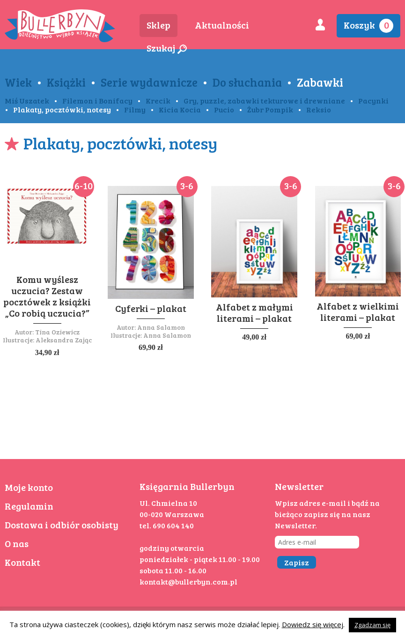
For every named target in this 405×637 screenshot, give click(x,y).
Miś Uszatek (27, 100)
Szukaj (167, 47)
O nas (17, 543)
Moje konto (29, 487)
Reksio (318, 109)
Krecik (158, 100)
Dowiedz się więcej (312, 624)
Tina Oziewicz (57, 331)
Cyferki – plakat (150, 308)
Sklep (158, 24)
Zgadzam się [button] (372, 625)
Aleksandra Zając (64, 339)
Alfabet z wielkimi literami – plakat (358, 311)
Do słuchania (247, 82)
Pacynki (373, 100)
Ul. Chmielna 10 (168, 503)
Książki (66, 82)
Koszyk (368, 25)
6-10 (83, 185)
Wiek (18, 82)
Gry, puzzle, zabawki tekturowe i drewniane (264, 100)
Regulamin (29, 505)
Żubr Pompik (270, 109)
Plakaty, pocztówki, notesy (62, 109)
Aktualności (222, 24)
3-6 (186, 185)
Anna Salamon (161, 327)
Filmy (135, 109)
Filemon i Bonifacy (97, 100)
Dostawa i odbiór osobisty (61, 524)
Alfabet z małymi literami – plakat (254, 312)
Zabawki (320, 82)
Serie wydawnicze (149, 82)
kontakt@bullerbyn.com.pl (188, 581)
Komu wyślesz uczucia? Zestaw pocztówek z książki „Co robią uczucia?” (47, 296)
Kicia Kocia (180, 109)
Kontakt (22, 562)
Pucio (224, 109)
